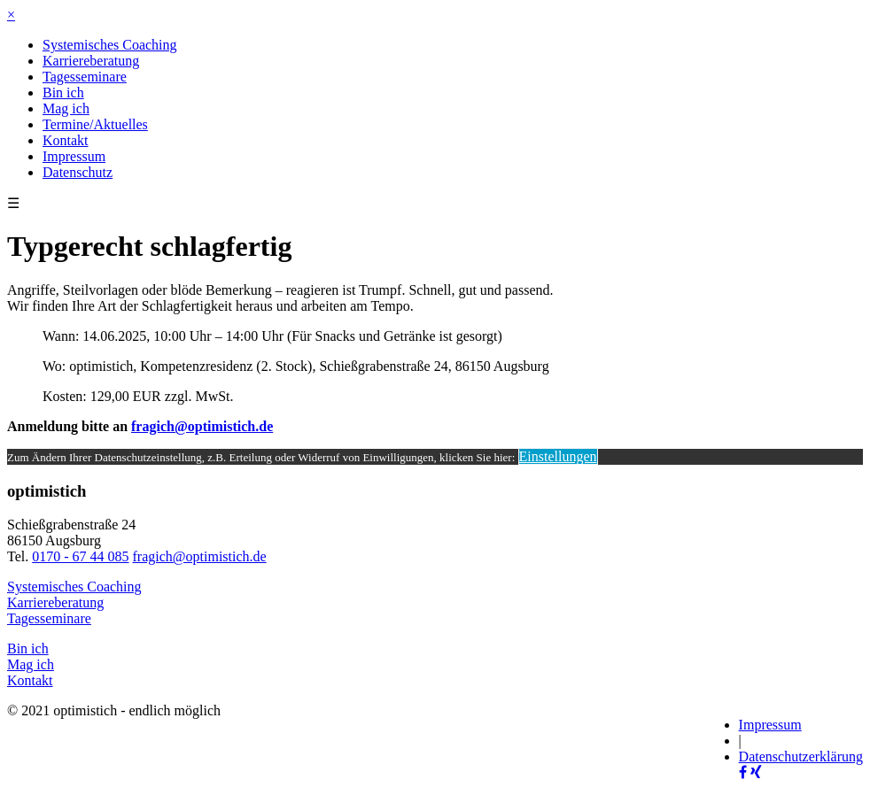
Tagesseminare (85, 76)
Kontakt (66, 140)
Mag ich (66, 108)
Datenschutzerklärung (801, 756)
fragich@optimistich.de (202, 426)
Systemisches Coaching (110, 44)
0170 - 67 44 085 (80, 556)
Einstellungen (558, 456)
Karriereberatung (91, 60)
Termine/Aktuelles (95, 124)
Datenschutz (78, 172)
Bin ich (63, 92)
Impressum (74, 156)
